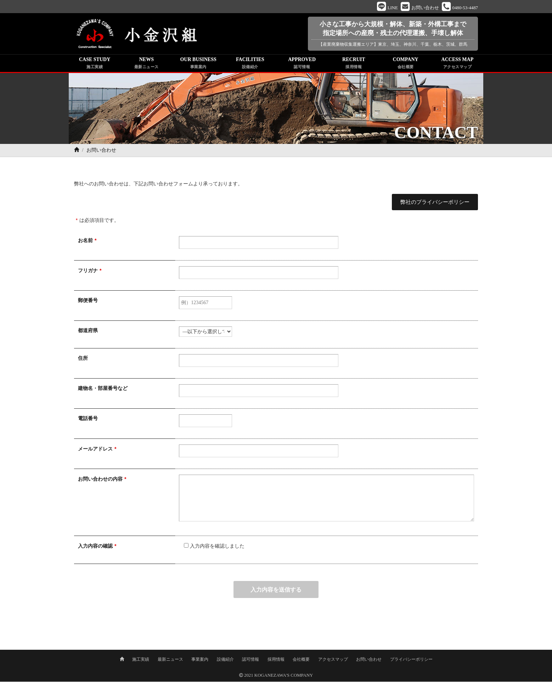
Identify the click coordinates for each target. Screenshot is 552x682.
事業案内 (199, 659)
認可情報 (250, 659)
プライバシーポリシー (411, 659)
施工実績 (140, 659)
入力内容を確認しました (211, 547)
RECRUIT (353, 64)
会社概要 (301, 659)
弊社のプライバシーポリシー (435, 203)
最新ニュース (170, 659)
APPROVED (302, 64)
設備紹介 (225, 659)
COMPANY (405, 64)
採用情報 (276, 659)
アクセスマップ (333, 659)
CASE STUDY (94, 64)
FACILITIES (250, 64)
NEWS (146, 64)
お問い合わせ (369, 659)
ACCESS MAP (457, 64)
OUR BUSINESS (198, 64)
